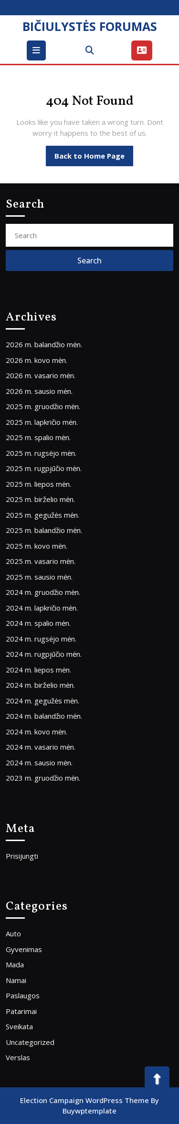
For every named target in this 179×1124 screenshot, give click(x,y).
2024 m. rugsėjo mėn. (41, 638)
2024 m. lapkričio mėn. (42, 607)
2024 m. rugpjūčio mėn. (44, 654)
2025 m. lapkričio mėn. (42, 422)
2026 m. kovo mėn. (36, 360)
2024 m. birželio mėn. (40, 685)
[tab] (37, 50)
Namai (16, 980)
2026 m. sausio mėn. (39, 391)
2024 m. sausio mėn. (39, 762)
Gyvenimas (24, 949)
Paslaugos (23, 995)
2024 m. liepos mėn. (38, 669)
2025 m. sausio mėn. (39, 577)
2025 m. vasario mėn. (40, 561)
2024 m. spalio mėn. (38, 623)
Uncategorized (30, 1042)
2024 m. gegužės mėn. (42, 700)
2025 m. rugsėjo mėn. (41, 453)
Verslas (18, 1057)
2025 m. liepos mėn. (38, 484)
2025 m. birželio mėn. (40, 499)
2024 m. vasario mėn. (40, 747)
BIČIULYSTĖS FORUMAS (89, 26)
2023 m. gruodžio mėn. (43, 778)
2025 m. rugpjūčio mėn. (44, 468)
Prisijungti (22, 856)
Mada (15, 964)
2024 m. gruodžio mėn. (43, 592)
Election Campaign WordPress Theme (84, 1100)
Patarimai (21, 1011)
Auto (13, 933)
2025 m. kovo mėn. (36, 546)
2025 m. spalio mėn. (38, 437)
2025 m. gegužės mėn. (42, 515)
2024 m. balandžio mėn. (44, 716)
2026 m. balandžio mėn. (44, 344)
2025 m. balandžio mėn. (44, 530)
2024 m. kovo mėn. (36, 731)
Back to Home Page (93, 158)
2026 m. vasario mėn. (40, 375)
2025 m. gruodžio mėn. (43, 406)
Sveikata (19, 1026)
